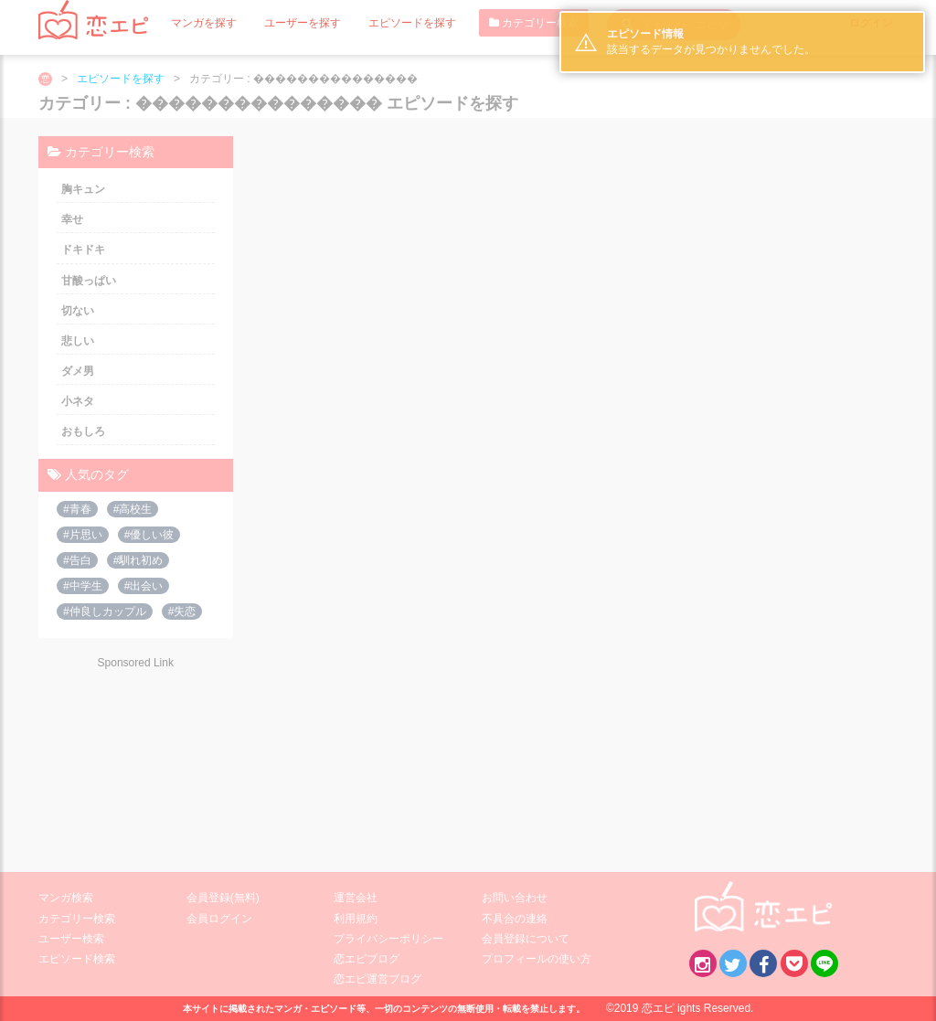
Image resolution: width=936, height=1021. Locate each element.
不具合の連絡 (515, 918)
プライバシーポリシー (388, 938)
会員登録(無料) (223, 897)
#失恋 (182, 611)
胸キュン (83, 189)
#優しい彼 (149, 534)
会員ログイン (219, 918)
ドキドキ (83, 249)
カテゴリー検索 (534, 22)
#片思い (82, 534)
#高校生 (133, 509)
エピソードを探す (412, 22)
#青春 (77, 509)
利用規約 (356, 918)
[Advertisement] (135, 759)
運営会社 (356, 897)
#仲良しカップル (104, 611)
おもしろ (83, 431)
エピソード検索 (76, 958)
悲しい (77, 341)
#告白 (77, 560)
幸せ (72, 219)
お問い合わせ (515, 897)
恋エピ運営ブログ (377, 979)
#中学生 (82, 586)
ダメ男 (77, 371)
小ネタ (77, 401)
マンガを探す (204, 22)
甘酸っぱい (88, 280)
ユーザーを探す (302, 22)
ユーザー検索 (71, 938)
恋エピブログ (366, 958)
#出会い (144, 586)
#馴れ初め (138, 560)
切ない (77, 310)
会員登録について (525, 938)
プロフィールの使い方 (536, 958)
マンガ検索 (65, 897)
